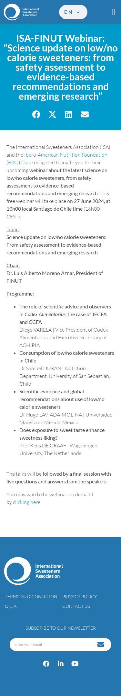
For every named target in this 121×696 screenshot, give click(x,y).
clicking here (26, 502)
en (72, 12)
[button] (113, 12)
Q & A (10, 606)
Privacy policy (79, 596)
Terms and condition (31, 596)
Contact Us (76, 606)
